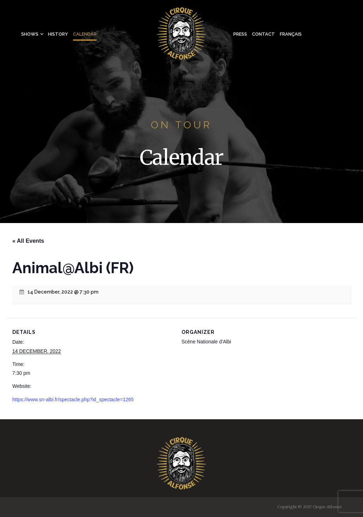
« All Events (28, 241)
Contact (263, 34)
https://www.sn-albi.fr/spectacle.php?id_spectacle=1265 (73, 399)
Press (240, 34)
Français (291, 34)
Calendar (85, 34)
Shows (29, 34)
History (58, 34)
